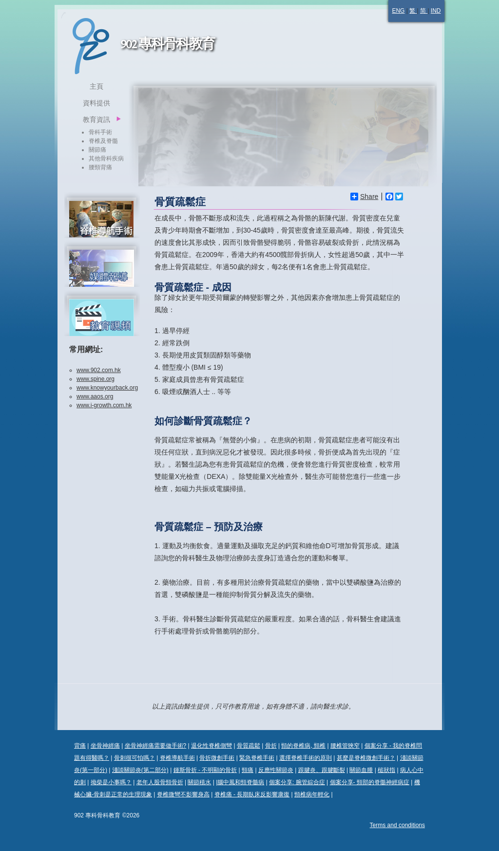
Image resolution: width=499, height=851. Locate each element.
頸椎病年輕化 (311, 794)
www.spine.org (96, 379)
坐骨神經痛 (105, 745)
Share (364, 196)
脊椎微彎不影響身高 (183, 794)
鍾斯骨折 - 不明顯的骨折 (205, 770)
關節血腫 (361, 770)
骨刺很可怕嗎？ (134, 757)
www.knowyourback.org (107, 387)
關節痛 (97, 149)
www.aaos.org (95, 396)
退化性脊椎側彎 (211, 745)
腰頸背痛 (100, 167)
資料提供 (96, 103)
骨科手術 (100, 132)
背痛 (80, 745)
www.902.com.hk (99, 370)
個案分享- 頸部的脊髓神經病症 (369, 782)
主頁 (96, 86)
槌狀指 (386, 770)
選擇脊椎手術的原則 (305, 757)
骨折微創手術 (216, 757)
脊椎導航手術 (177, 757)
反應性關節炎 (275, 770)
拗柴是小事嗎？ (111, 782)
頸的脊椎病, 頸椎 (303, 745)
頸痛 (247, 770)
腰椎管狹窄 (345, 745)
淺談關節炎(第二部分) (140, 770)
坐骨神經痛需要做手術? (156, 745)
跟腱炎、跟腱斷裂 (321, 770)
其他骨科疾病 (106, 158)
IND (436, 10)
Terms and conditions (397, 825)
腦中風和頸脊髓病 (240, 782)
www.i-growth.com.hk (104, 405)
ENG (398, 10)
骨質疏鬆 (248, 745)
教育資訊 (96, 119)
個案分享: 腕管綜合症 (297, 782)
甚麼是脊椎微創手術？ (366, 757)
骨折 (271, 745)
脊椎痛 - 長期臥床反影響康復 (252, 794)
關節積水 (199, 782)
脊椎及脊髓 (103, 141)
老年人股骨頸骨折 (159, 782)
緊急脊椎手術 (256, 757)
